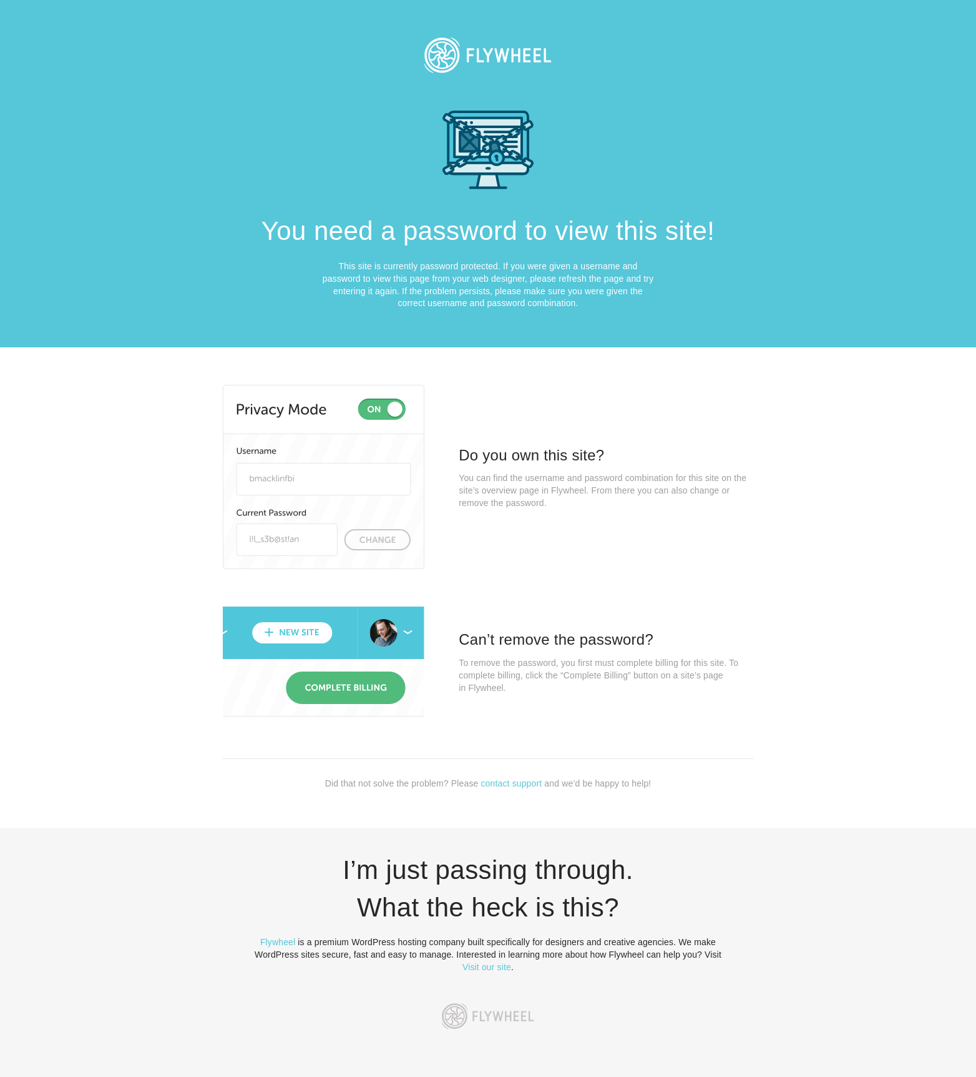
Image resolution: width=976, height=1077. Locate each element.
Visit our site (486, 967)
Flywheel (277, 942)
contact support (511, 783)
